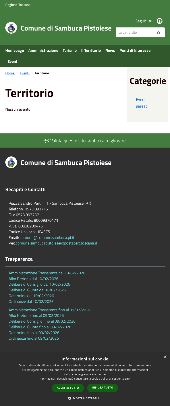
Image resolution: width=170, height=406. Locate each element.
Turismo (70, 50)
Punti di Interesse (135, 50)
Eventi (13, 61)
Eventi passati (142, 102)
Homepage (14, 50)
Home (10, 73)
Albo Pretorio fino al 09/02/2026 (36, 315)
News (110, 50)
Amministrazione (43, 50)
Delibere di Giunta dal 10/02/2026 (37, 290)
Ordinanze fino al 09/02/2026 (34, 338)
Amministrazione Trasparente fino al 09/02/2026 (50, 310)
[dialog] (85, 379)
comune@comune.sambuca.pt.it (47, 238)
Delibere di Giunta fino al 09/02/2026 (40, 327)
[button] (85, 398)
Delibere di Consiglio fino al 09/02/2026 (42, 321)
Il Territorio (91, 50)
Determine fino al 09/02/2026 (34, 333)
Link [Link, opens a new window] (127, 379)
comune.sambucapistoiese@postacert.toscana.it (56, 243)
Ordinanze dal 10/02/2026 (31, 301)
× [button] (165, 357)
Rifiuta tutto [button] (102, 387)
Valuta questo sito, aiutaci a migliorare (85, 140)
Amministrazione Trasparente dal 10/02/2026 (47, 273)
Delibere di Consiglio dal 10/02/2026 (39, 284)
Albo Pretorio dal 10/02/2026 (33, 279)
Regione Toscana (18, 4)
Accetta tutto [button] (68, 388)
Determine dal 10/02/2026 (31, 296)
